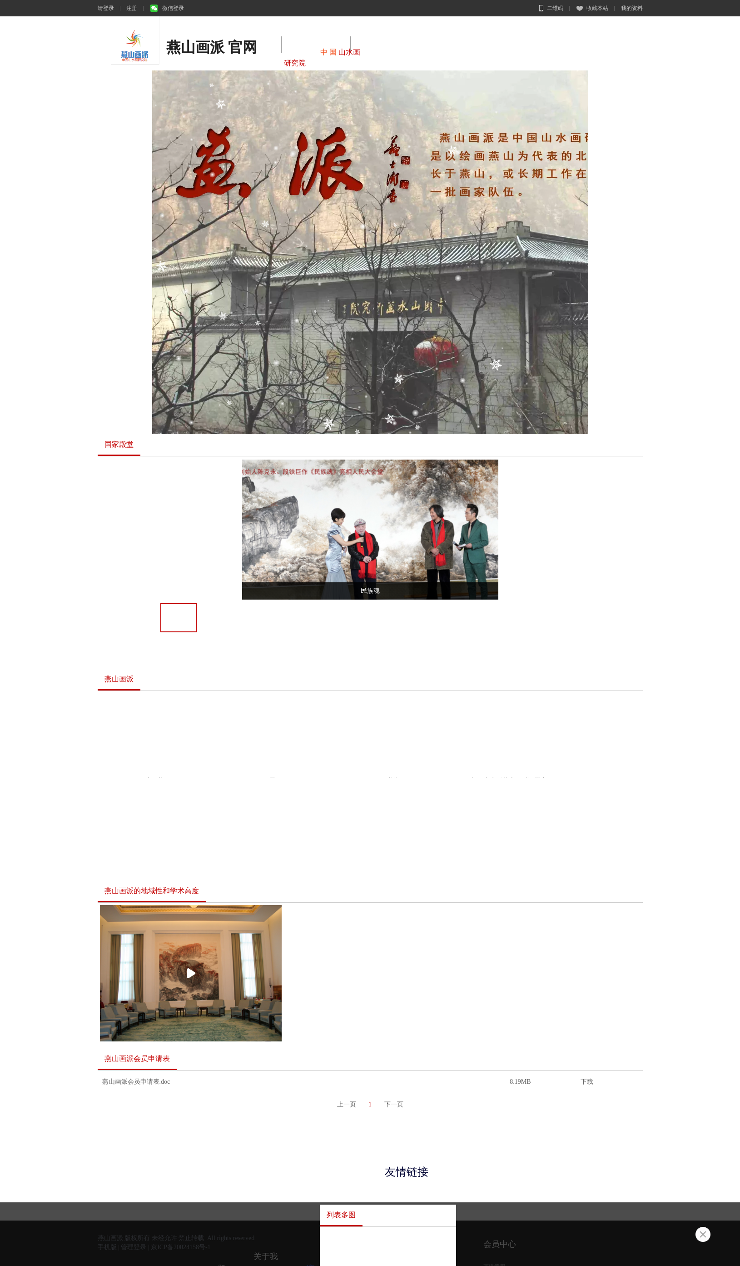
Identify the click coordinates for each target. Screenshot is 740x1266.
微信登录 (167, 8)
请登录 (106, 8)
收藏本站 (592, 8)
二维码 (551, 8)
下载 (587, 1081)
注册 (131, 8)
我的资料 (632, 8)
